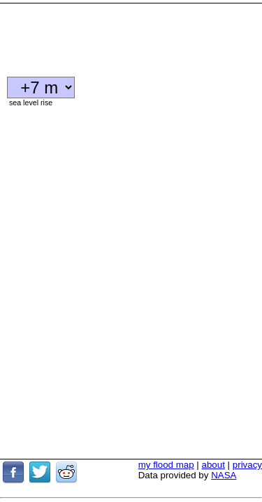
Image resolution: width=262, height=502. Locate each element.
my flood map (166, 428)
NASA (223, 438)
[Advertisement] (112, 35)
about (213, 428)
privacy (247, 428)
